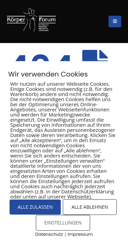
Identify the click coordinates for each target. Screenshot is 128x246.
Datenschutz (49, 234)
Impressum (80, 234)
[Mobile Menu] (115, 21)
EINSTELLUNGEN (63, 222)
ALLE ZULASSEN (35, 207)
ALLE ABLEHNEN (89, 207)
